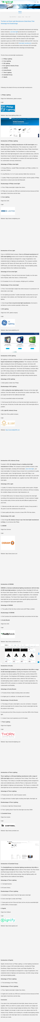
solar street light (30, 468)
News (20, 11)
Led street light (14, 31)
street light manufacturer (25, 43)
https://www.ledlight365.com (13, 430)
